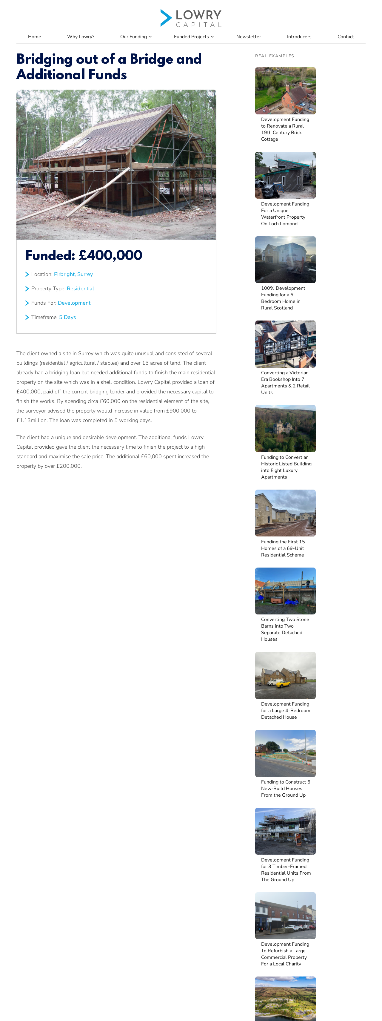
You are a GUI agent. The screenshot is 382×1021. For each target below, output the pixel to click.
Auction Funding (34, 869)
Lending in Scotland (109, 856)
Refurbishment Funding (41, 842)
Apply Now (243, 828)
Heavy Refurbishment (111, 869)
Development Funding (40, 856)
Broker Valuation (178, 897)
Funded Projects (191, 36)
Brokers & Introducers (111, 883)
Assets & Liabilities (180, 869)
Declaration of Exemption (187, 883)
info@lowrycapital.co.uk (226, 975)
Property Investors (108, 842)
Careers (239, 842)
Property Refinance (37, 883)
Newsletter (248, 36)
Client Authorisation (182, 856)
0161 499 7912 (218, 967)
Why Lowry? (80, 36)
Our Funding (133, 36)
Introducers (299, 36)
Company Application (182, 828)
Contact (346, 36)
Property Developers (110, 828)
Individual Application (183, 842)
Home (34, 36)
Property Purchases (37, 828)
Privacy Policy (353, 1005)
